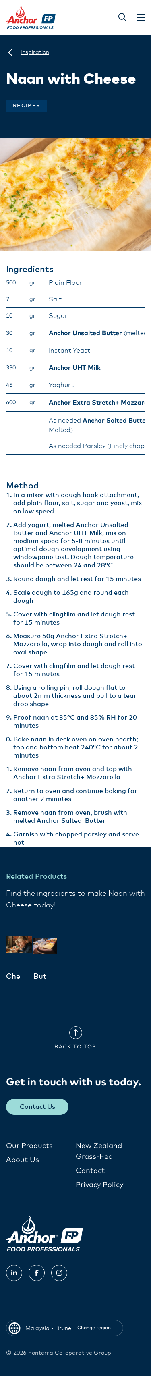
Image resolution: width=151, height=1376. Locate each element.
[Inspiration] (35, 52)
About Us (22, 1160)
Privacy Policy (99, 1185)
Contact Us (37, 1107)
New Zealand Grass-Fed (99, 1151)
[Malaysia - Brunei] (10, 52)
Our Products (29, 1146)
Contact (90, 1171)
